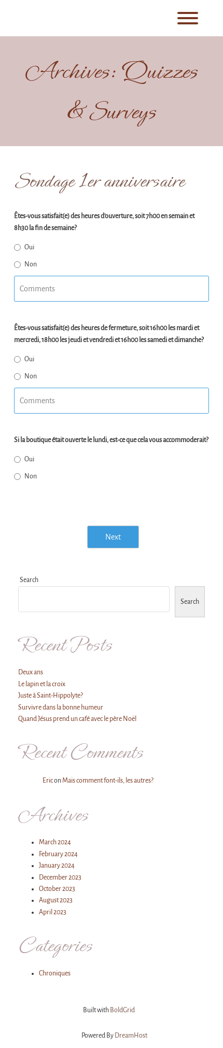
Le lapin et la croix (41, 684)
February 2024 (58, 854)
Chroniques (55, 973)
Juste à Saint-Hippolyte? (50, 695)
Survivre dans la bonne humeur (60, 707)
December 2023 (60, 877)
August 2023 (56, 900)
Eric (48, 780)
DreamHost (131, 1035)
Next (113, 537)
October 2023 (57, 889)
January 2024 (57, 865)
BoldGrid (122, 1010)
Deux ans (30, 672)
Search (29, 580)
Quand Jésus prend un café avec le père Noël (77, 719)
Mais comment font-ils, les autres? (108, 780)
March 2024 (55, 842)
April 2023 (52, 912)
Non (30, 264)
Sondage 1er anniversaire (99, 180)
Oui (29, 247)
